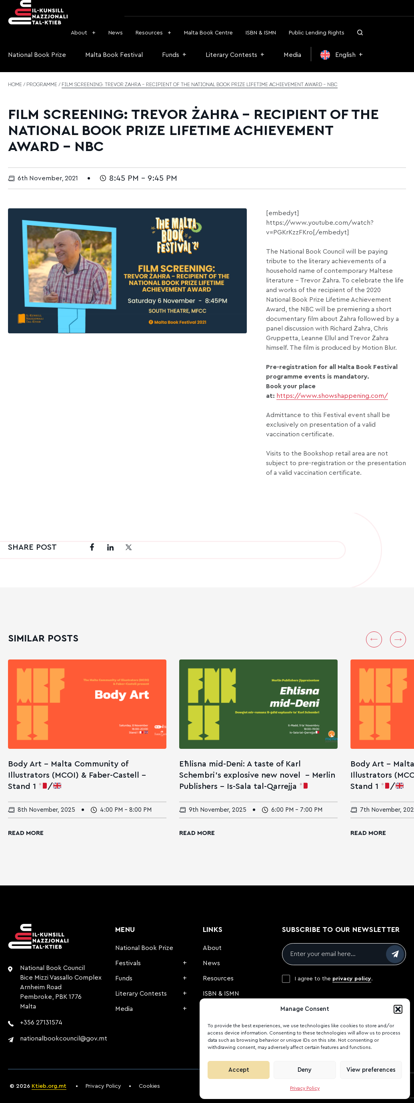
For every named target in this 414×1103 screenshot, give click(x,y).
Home (15, 85)
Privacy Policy (305, 1088)
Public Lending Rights (316, 33)
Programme (41, 85)
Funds (170, 55)
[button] (398, 1009)
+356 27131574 (41, 1022)
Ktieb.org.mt (49, 1086)
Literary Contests (231, 55)
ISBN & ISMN (261, 33)
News (115, 33)
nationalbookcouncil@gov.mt (63, 1038)
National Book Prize (37, 55)
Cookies (149, 1086)
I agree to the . (334, 979)
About (79, 33)
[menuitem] (341, 55)
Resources (149, 33)
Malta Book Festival (114, 55)
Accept (238, 1070)
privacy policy (351, 979)
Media (292, 55)
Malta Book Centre (208, 33)
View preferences (371, 1070)
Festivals (128, 963)
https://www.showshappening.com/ (332, 396)
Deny (305, 1070)
